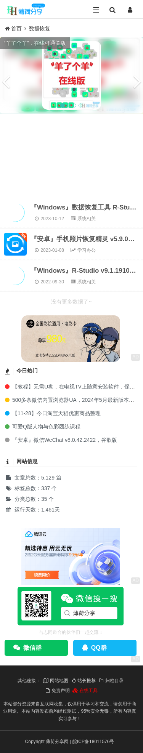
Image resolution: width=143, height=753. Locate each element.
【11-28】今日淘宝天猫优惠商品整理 (52, 413)
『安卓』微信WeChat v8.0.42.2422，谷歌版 (60, 440)
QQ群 (94, 647)
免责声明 (57, 690)
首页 (13, 29)
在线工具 (85, 690)
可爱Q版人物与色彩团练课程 (42, 427)
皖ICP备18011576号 (93, 741)
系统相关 (82, 218)
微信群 (27, 647)
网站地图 (55, 680)
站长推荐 (83, 680)
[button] (5, 75)
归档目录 (111, 680)
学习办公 (82, 250)
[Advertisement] (71, 155)
